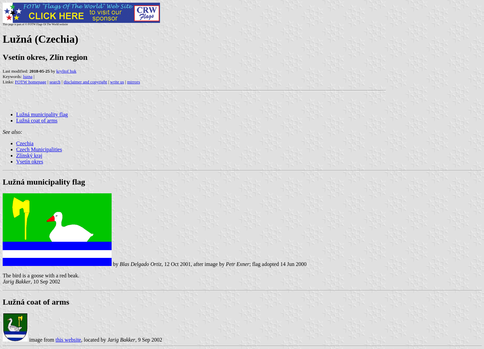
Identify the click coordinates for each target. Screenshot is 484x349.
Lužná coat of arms (36, 120)
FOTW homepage (30, 81)
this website (68, 340)
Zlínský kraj (29, 155)
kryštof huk (66, 71)
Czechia (25, 143)
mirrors (133, 81)
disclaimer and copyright (85, 81)
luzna (27, 76)
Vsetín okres (29, 161)
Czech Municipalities (39, 149)
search (55, 81)
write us (117, 81)
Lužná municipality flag (42, 114)
